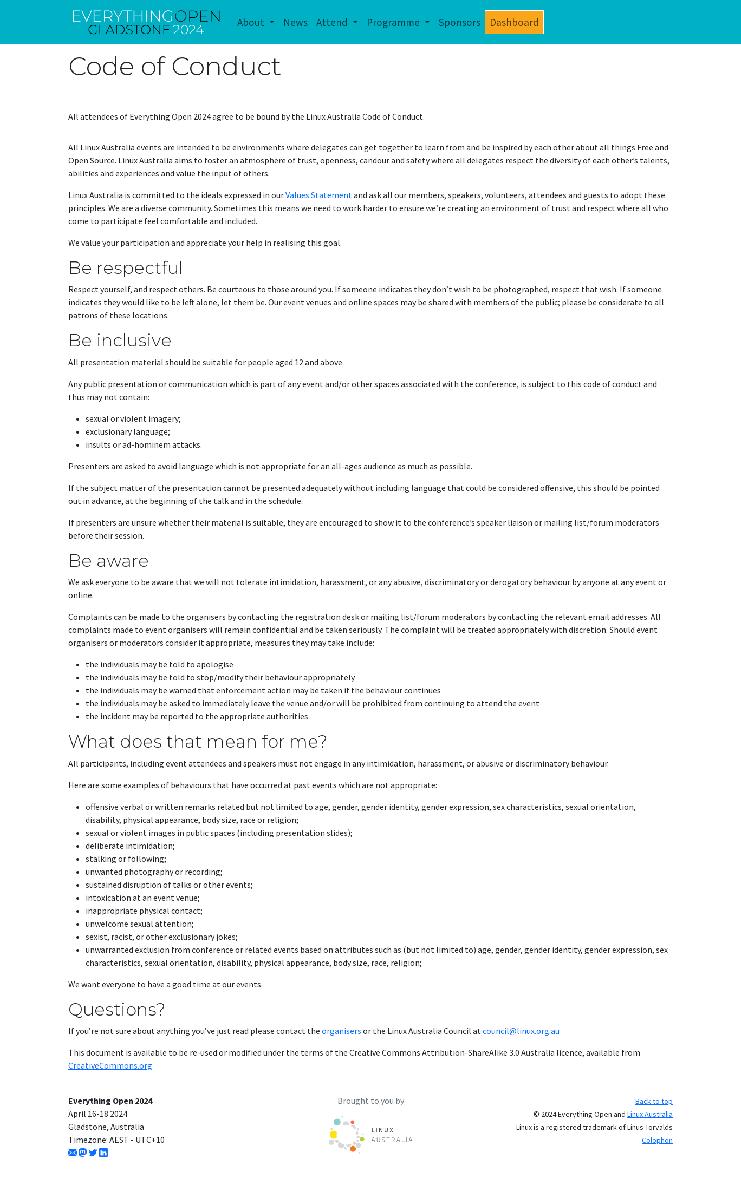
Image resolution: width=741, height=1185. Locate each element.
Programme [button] (394, 22)
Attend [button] (333, 22)
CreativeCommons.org (110, 1065)
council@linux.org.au (521, 1030)
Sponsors (459, 22)
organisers (341, 1030)
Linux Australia (650, 1114)
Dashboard (514, 22)
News (295, 22)
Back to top (654, 1101)
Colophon (657, 1140)
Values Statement (318, 194)
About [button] (251, 22)
